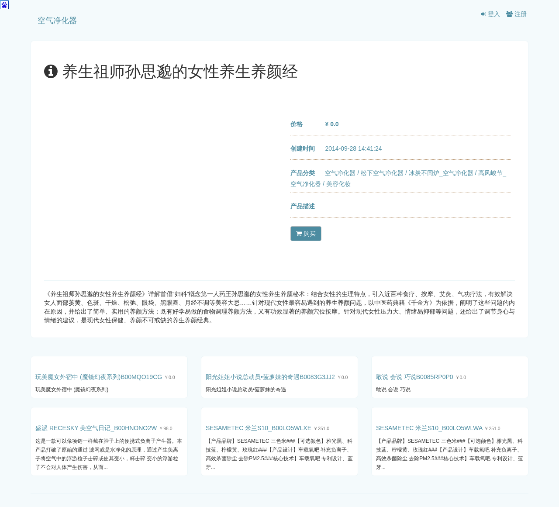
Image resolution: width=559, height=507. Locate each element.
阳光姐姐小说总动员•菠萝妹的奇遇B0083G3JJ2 (270, 376)
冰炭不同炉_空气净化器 (441, 172)
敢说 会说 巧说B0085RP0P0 (414, 376)
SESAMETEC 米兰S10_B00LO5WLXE (258, 427)
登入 (490, 13)
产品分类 (302, 172)
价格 (296, 124)
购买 (306, 233)
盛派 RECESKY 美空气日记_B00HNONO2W (96, 427)
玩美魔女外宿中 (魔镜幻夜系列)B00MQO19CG (98, 376)
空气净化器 (57, 20)
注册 (516, 13)
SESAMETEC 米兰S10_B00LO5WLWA (429, 427)
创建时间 (302, 148)
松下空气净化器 (382, 172)
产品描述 (302, 206)
